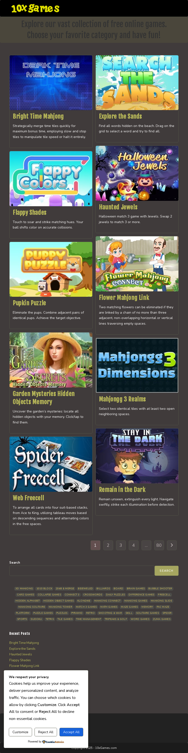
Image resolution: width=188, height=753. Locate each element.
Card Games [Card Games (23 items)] (25, 594)
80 (159, 545)
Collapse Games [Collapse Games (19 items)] (49, 594)
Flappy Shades (30, 212)
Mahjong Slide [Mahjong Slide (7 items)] (161, 601)
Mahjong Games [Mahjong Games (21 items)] (135, 601)
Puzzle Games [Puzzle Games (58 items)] (43, 613)
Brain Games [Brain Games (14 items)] (136, 588)
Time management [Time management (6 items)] (88, 619)
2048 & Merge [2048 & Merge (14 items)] (65, 588)
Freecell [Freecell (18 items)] (164, 594)
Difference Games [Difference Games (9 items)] (141, 594)
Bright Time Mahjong (38, 116)
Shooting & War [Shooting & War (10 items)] (110, 613)
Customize (20, 732)
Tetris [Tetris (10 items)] (50, 619)
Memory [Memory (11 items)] (147, 607)
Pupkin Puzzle (29, 303)
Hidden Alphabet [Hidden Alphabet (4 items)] (27, 601)
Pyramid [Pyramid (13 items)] (76, 613)
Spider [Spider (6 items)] (167, 613)
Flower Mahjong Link (124, 297)
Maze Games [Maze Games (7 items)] (129, 607)
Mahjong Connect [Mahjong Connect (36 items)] (107, 601)
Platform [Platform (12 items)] (23, 613)
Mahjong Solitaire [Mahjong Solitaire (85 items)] (31, 607)
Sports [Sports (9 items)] (22, 619)
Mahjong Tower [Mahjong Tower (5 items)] (60, 607)
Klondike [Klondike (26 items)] (84, 601)
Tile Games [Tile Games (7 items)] (65, 619)
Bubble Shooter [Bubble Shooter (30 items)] (160, 588)
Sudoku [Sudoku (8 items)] (36, 619)
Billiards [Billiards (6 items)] (103, 588)
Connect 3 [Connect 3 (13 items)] (72, 594)
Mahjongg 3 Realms (122, 399)
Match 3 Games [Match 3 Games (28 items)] (86, 607)
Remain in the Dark (122, 489)
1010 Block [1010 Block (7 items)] (44, 588)
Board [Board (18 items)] (118, 588)
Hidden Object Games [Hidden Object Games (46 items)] (58, 601)
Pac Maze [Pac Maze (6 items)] (163, 607)
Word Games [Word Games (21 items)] (140, 619)
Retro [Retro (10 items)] (90, 613)
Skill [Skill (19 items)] (129, 613)
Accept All (71, 732)
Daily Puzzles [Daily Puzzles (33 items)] (115, 594)
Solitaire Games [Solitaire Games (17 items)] (147, 613)
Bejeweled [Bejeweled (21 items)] (85, 588)
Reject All (45, 732)
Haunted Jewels (118, 207)
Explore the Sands (120, 116)
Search (14, 562)
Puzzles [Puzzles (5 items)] (61, 613)
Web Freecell (28, 498)
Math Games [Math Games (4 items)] (108, 607)
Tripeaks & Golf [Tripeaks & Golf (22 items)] (116, 619)
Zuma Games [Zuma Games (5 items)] (161, 619)
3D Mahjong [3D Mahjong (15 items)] (24, 588)
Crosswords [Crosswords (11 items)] (92, 594)
